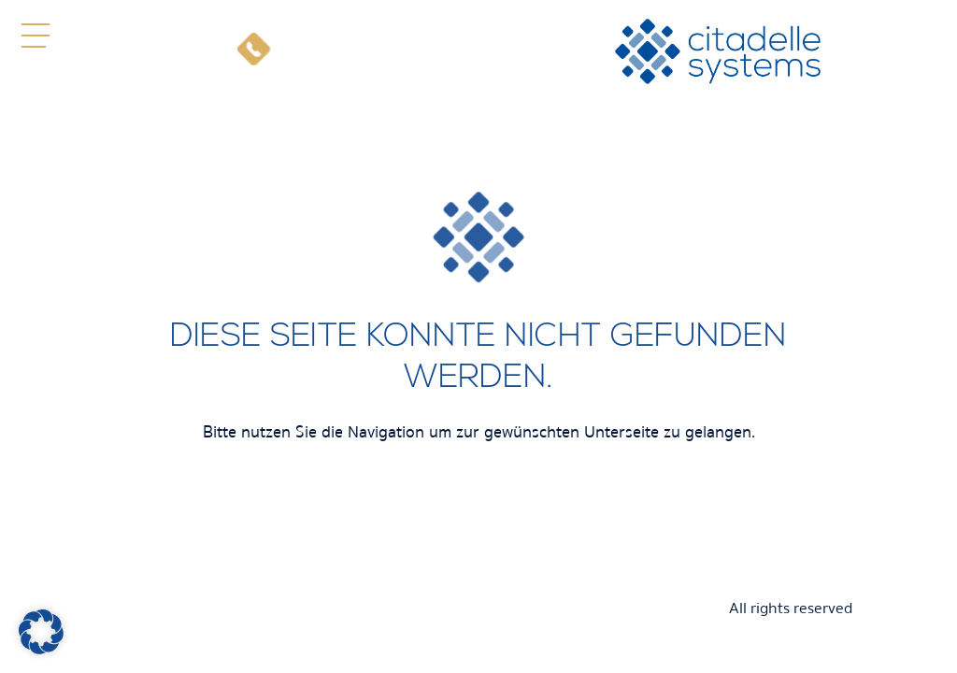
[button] (35, 35)
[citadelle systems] (718, 51)
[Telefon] (253, 51)
